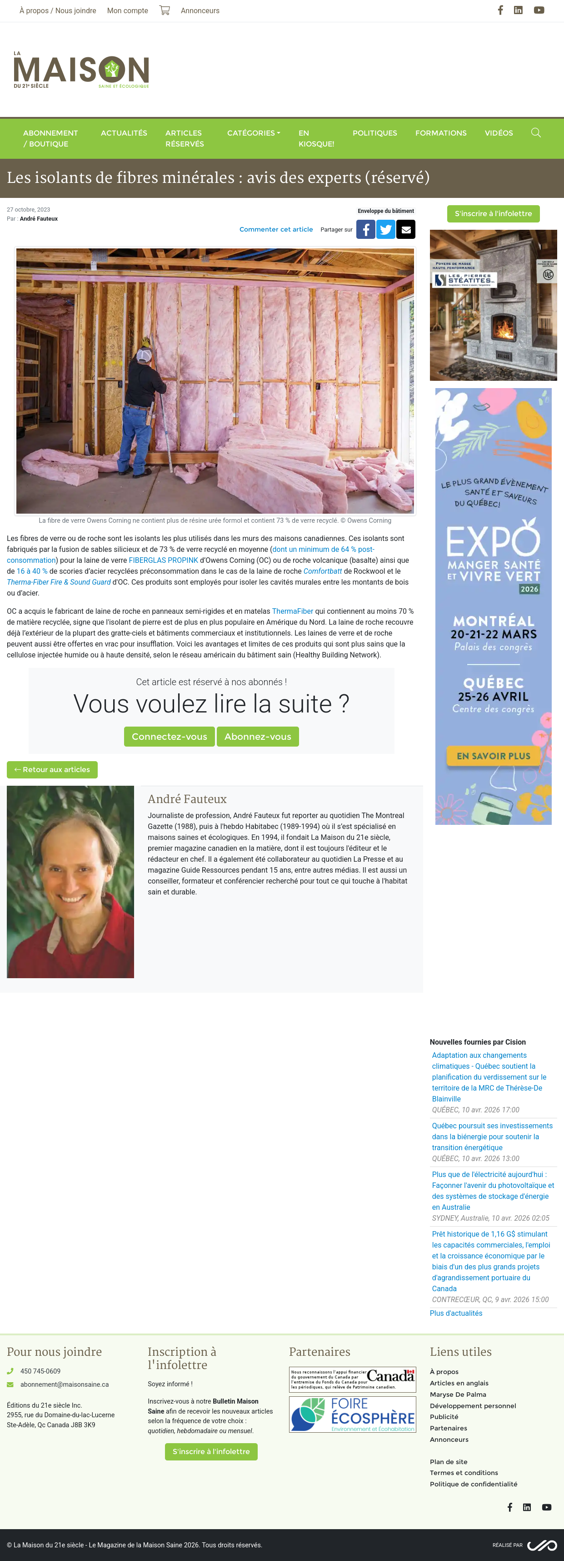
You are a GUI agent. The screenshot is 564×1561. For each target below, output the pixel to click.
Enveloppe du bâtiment (386, 211)
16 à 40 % (31, 571)
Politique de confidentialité (474, 1484)
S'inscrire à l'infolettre (493, 213)
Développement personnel (473, 1406)
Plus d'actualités (456, 1313)
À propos (444, 1372)
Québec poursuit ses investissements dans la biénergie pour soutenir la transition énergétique (492, 1136)
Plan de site (449, 1462)
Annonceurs (449, 1439)
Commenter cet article (276, 229)
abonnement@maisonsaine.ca (64, 1385)
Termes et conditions (464, 1473)
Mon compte (127, 10)
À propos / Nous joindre (58, 10)
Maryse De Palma (458, 1394)
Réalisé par (508, 1545)
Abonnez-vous (258, 736)
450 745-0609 (40, 1371)
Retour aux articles (52, 769)
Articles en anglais (459, 1383)
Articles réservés (184, 138)
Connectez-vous (169, 736)
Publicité (444, 1417)
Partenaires (448, 1428)
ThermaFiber (293, 611)
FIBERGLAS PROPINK (164, 560)
